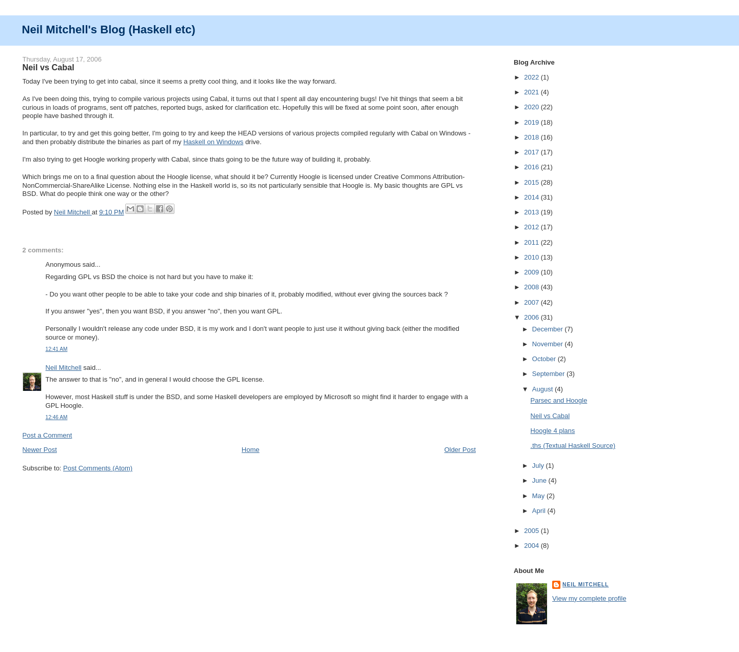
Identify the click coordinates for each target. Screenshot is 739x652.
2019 (532, 122)
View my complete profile (589, 598)
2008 (532, 287)
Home (251, 449)
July (539, 465)
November (548, 344)
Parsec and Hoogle (559, 400)
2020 (532, 107)
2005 (532, 531)
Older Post (460, 449)
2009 (532, 272)
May (539, 496)
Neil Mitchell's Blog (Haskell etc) (109, 29)
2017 (532, 152)
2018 (532, 137)
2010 (532, 257)
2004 (532, 545)
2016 (532, 167)
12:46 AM (57, 417)
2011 (532, 242)
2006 (532, 317)
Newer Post (40, 449)
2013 (532, 212)
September (549, 374)
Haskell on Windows (213, 142)
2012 (532, 227)
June (540, 480)
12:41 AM (57, 349)
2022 (532, 77)
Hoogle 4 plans (553, 430)
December (548, 329)
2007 (532, 302)
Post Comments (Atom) (97, 468)
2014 (532, 197)
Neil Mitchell (73, 212)
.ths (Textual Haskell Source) (573, 445)
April (540, 511)
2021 (532, 92)
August (543, 389)
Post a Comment (47, 435)
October (545, 359)
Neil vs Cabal (550, 416)
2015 (532, 182)
